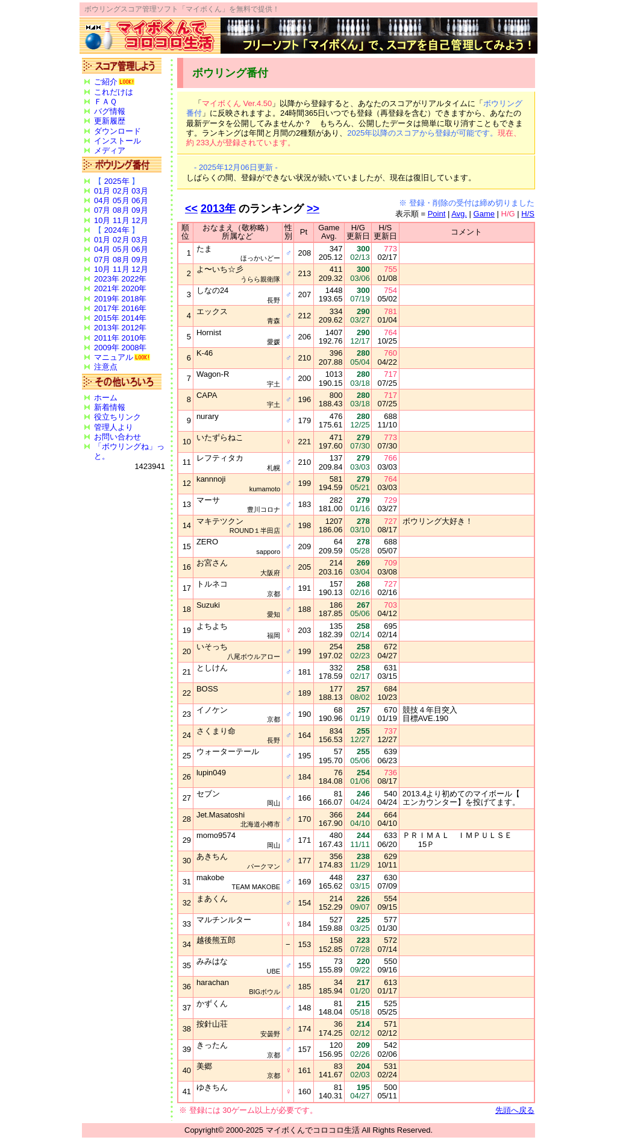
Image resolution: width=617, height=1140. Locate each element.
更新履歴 (109, 120)
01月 (102, 190)
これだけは (113, 91)
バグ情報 (109, 111)
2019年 (106, 298)
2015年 (106, 318)
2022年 (134, 278)
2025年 (117, 181)
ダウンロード (117, 131)
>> (313, 209)
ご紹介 (105, 81)
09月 (139, 210)
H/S (527, 213)
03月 (139, 190)
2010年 (134, 337)
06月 (139, 200)
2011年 (106, 337)
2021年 (106, 288)
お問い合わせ (117, 436)
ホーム (105, 397)
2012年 (134, 327)
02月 (121, 190)
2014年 (134, 318)
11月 (121, 220)
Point (437, 213)
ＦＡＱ (105, 101)
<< (191, 209)
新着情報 (109, 407)
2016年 (134, 308)
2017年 (106, 308)
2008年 (134, 347)
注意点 (105, 366)
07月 (102, 210)
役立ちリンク (117, 416)
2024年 (117, 230)
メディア (109, 150)
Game (484, 213)
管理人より (113, 427)
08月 (121, 210)
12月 (139, 220)
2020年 (134, 288)
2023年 (106, 278)
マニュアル (113, 357)
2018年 (134, 298)
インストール (117, 140)
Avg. (459, 213)
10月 (102, 220)
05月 (121, 200)
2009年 (106, 347)
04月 (102, 200)
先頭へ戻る (514, 1110)
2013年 (106, 327)
